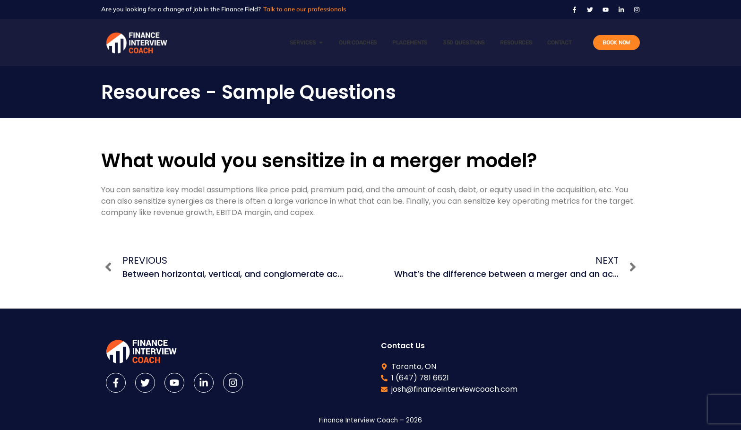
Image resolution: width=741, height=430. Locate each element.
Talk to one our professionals (304, 9)
